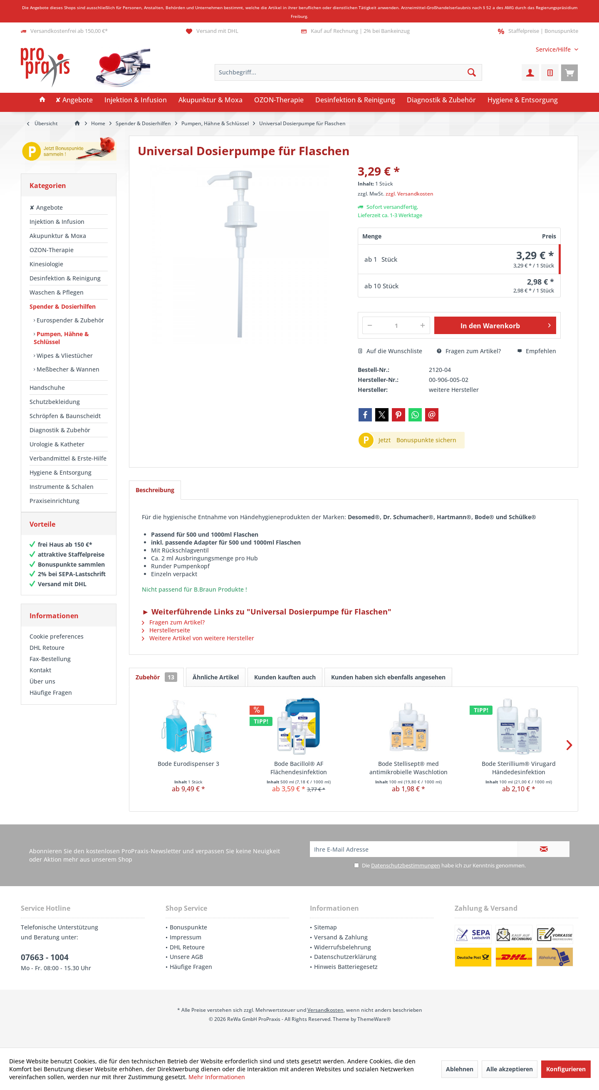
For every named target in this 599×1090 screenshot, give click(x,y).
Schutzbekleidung (55, 402)
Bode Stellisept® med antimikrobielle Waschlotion (408, 768)
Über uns (42, 690)
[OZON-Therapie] (278, 100)
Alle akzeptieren (509, 1069)
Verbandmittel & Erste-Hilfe (68, 458)
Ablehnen (459, 1069)
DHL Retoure (47, 656)
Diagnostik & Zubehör (60, 430)
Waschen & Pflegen (57, 292)
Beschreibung (155, 490)
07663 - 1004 (45, 957)
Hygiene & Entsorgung (61, 472)
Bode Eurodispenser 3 (188, 764)
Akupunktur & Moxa (58, 236)
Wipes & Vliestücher (64, 355)
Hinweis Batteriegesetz (346, 967)
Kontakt (40, 678)
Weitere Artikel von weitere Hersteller (198, 638)
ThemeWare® (374, 1019)
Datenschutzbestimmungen (405, 865)
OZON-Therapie (52, 250)
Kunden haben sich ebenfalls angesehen (388, 677)
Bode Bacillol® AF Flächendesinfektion (298, 768)
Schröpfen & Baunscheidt (65, 416)
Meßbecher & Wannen (67, 369)
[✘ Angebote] (74, 100)
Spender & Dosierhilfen (63, 306)
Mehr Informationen (216, 1077)
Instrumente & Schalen (62, 487)
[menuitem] (554, 49)
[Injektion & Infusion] (136, 100)
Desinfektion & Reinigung (65, 278)
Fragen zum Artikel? (469, 351)
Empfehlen (536, 351)
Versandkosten (325, 1009)
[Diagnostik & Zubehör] (441, 100)
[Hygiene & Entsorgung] (523, 100)
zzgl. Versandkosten (409, 193)
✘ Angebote (46, 207)
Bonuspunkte (188, 927)
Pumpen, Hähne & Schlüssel (61, 338)
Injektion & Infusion (57, 221)
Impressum (185, 937)
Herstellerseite (166, 630)
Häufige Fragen (51, 701)
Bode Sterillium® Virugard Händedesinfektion (519, 768)
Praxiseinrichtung (54, 501)
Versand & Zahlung (341, 937)
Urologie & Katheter (57, 444)
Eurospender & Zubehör (69, 320)
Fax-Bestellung (50, 667)
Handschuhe (47, 387)
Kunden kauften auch (285, 677)
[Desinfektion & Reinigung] (355, 100)
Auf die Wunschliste (390, 351)
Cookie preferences (57, 645)
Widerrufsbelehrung (342, 947)
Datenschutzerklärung (345, 957)
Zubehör (156, 677)
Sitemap (325, 927)
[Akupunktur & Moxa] (210, 100)
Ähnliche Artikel (216, 677)
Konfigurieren (566, 1069)
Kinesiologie (46, 264)
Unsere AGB (186, 957)
